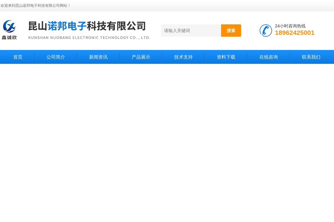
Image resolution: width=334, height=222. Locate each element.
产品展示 (141, 57)
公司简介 (56, 57)
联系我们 (311, 57)
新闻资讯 (98, 57)
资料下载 (226, 57)
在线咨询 (268, 57)
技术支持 (183, 57)
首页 (18, 57)
